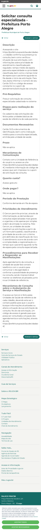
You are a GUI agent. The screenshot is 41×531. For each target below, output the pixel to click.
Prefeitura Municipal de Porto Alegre (15, 32)
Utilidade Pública (7, 357)
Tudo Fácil (6, 413)
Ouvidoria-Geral (7, 375)
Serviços (5, 350)
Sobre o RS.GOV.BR (9, 391)
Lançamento (6, 406)
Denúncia (5, 372)
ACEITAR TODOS (20, 522)
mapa (19, 503)
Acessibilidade (6, 436)
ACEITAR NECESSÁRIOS (20, 527)
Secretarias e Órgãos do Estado (13, 458)
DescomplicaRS (7, 377)
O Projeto (5, 419)
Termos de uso (7, 441)
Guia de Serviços (8, 384)
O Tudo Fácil (6, 417)
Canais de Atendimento (11, 367)
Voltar (4, 38)
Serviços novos (6, 353)
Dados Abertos (6, 471)
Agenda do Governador (10, 456)
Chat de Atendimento (9, 426)
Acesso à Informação (9, 370)
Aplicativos (5, 360)
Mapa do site (6, 439)
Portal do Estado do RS (10, 451)
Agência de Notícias (8, 453)
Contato (4, 424)
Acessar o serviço (31, 38)
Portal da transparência (10, 473)
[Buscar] (4, 6)
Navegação (6, 433)
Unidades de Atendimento (11, 421)
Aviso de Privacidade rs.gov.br (12, 468)
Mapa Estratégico (9, 398)
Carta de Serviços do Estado (11, 355)
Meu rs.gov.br (7, 480)
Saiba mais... (6, 448)
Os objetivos (5, 404)
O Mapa (4, 402)
